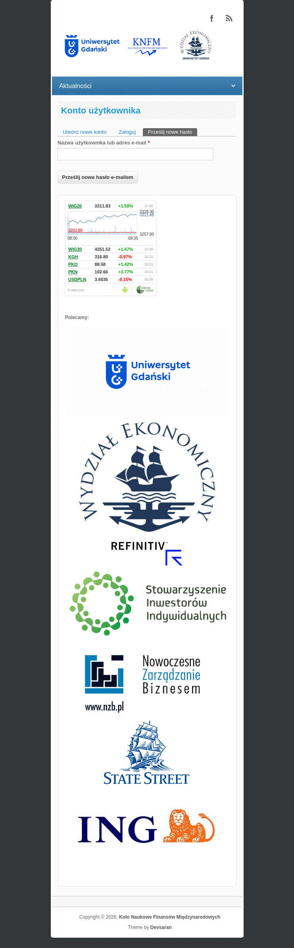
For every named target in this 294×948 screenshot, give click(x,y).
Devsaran (161, 927)
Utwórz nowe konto (85, 132)
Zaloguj (127, 132)
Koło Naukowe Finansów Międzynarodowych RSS (229, 18)
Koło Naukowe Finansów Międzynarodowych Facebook (212, 18)
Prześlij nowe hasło (172, 131)
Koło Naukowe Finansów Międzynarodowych (169, 917)
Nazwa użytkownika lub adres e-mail (104, 143)
